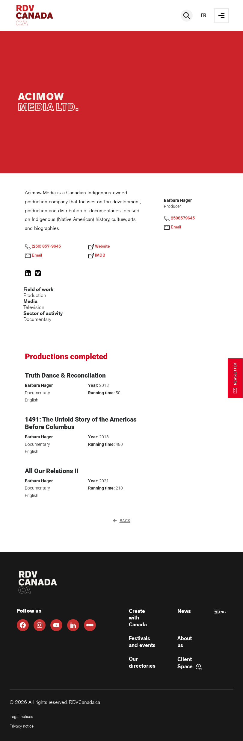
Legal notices (21, 716)
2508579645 (179, 219)
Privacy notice (22, 726)
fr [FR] (203, 15)
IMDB (96, 256)
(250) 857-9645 (43, 247)
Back (121, 521)
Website (99, 247)
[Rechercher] (187, 16)
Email (33, 256)
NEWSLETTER (235, 378)
